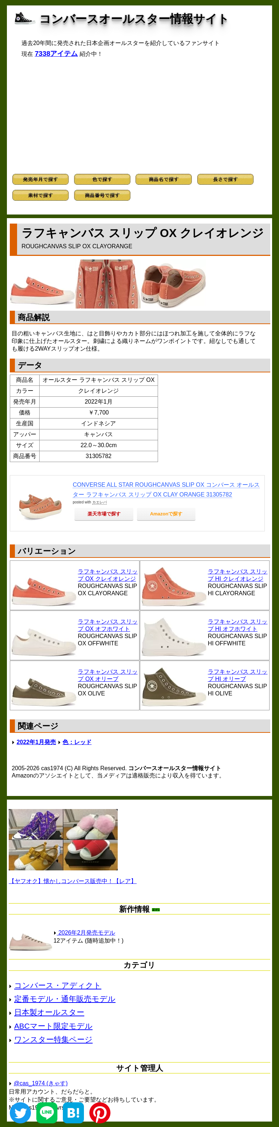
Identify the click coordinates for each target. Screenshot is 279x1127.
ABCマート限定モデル (53, 1026)
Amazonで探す (166, 513)
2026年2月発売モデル (84, 933)
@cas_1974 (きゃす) (41, 1083)
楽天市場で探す (104, 513)
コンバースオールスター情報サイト (134, 18)
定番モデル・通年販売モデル (65, 999)
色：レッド (77, 742)
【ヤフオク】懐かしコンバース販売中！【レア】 (73, 881)
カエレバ (99, 502)
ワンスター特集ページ (53, 1039)
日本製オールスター (49, 1012)
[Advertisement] (139, 116)
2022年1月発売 (36, 742)
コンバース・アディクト (57, 985)
